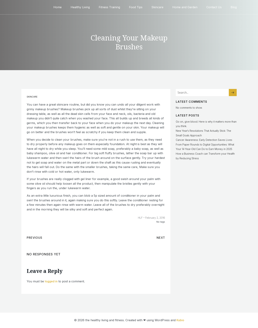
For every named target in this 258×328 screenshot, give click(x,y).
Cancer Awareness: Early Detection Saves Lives (204, 139)
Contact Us (214, 7)
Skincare (157, 7)
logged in (51, 281)
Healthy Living (80, 7)
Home (57, 7)
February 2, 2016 (155, 217)
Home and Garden (184, 7)
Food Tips (135, 7)
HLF (140, 217)
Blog (234, 7)
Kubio (180, 320)
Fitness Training (109, 7)
